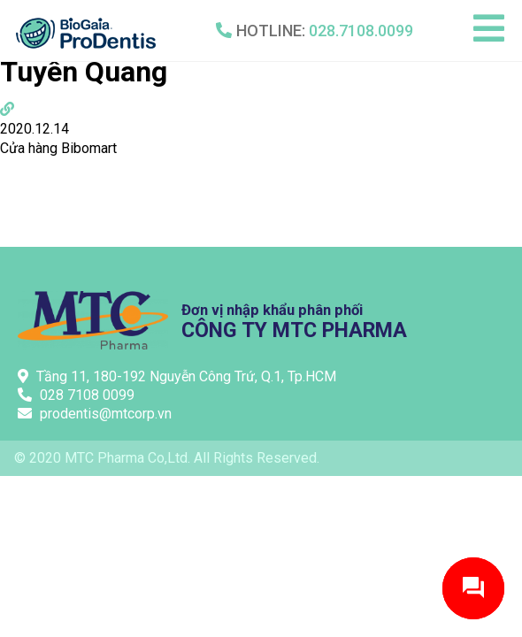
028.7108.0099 (361, 30)
